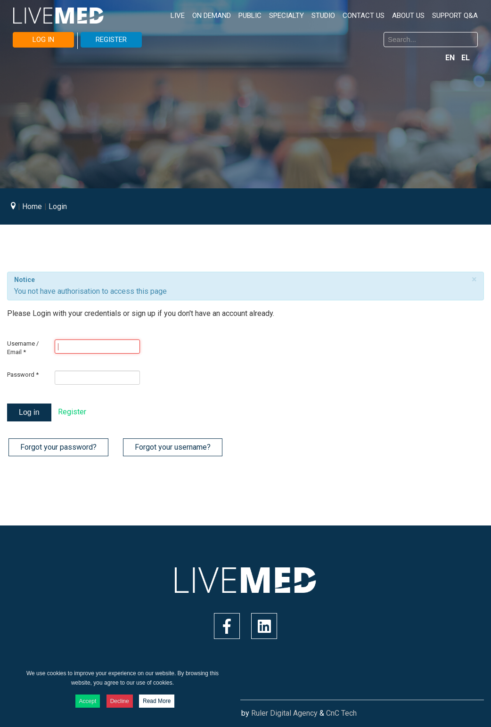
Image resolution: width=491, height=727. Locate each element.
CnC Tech (341, 713)
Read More (157, 701)
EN (451, 57)
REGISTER (111, 39)
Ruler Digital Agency (284, 713)
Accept (88, 701)
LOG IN (43, 39)
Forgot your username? (173, 447)
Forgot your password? (58, 447)
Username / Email (23, 347)
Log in (29, 412)
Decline (119, 701)
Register (72, 411)
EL (465, 57)
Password (23, 374)
